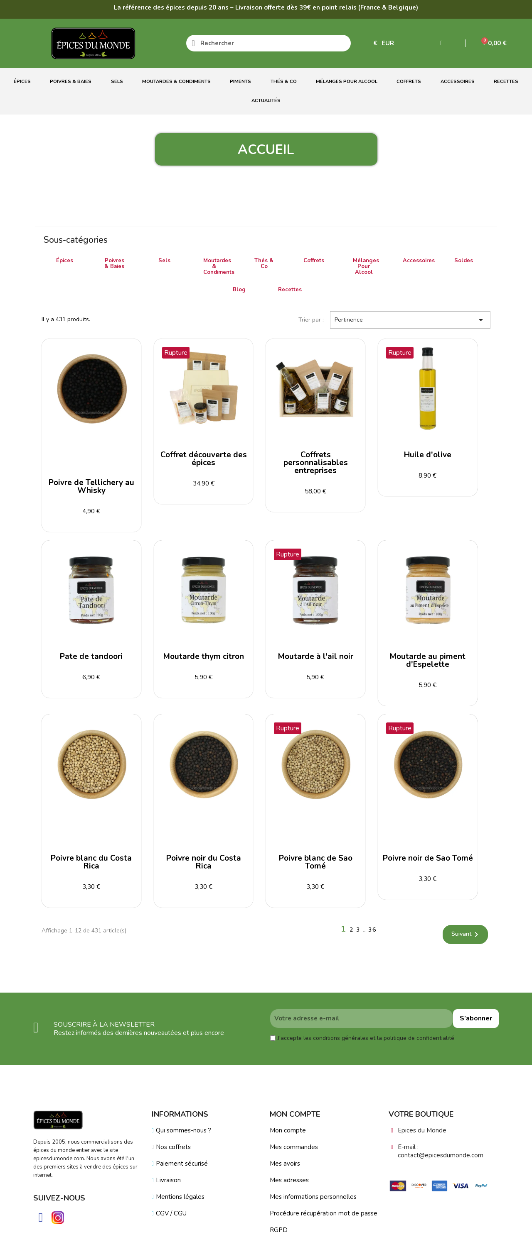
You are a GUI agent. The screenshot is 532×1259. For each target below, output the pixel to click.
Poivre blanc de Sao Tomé (315, 862)
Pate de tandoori (91, 656)
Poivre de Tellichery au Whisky (91, 486)
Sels (117, 81)
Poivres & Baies (70, 81)
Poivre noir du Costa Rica (203, 862)
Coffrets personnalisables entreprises (315, 462)
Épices (22, 81)
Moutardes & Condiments (176, 81)
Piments (240, 81)
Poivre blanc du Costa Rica (91, 862)
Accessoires (458, 81)
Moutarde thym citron (203, 656)
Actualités (266, 101)
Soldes (463, 260)
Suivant (466, 934)
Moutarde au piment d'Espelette (428, 660)
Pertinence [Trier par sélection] (410, 320)
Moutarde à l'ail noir (315, 656)
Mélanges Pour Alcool (346, 81)
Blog (239, 289)
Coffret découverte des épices (203, 458)
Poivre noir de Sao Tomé (428, 858)
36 (372, 930)
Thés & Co (284, 81)
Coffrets (409, 81)
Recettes (506, 81)
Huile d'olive (427, 454)
